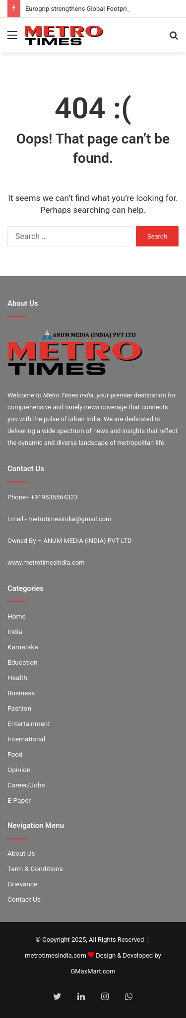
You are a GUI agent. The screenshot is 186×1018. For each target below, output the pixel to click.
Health (17, 677)
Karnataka (22, 647)
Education (22, 662)
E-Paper (19, 800)
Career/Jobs (26, 785)
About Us (21, 853)
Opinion (19, 770)
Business (21, 693)
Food (15, 754)
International (26, 739)
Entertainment (28, 723)
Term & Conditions (35, 869)
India (14, 631)
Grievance (22, 884)
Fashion (19, 708)
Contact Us (24, 899)
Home (16, 616)
